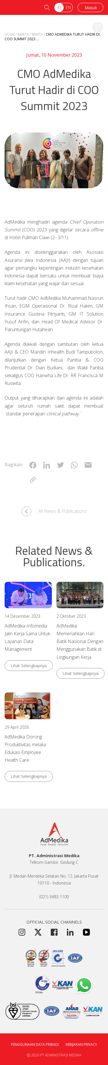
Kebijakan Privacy (81, 1044)
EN (68, 7)
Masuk (91, 7)
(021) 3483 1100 (54, 896)
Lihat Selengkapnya (29, 665)
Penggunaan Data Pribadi (35, 1044)
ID (59, 7)
